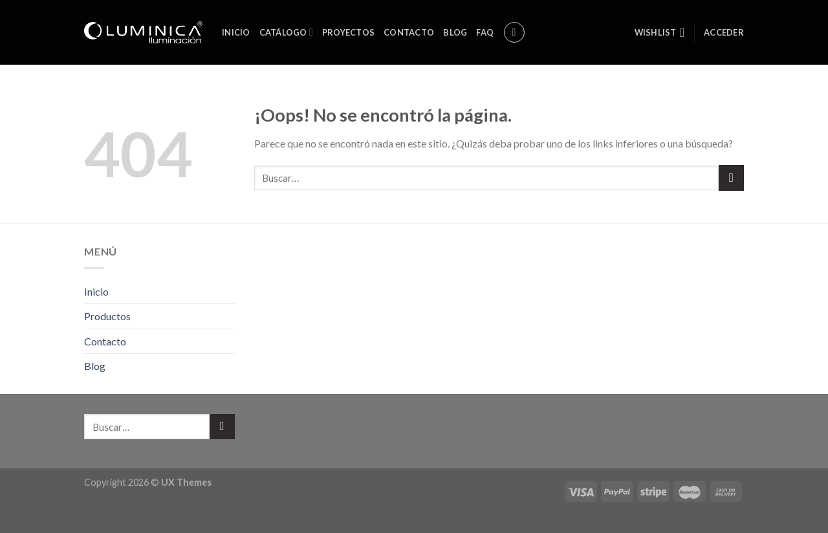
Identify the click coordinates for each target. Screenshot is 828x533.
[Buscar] (514, 32)
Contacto (409, 32)
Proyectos (348, 32)
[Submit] (731, 177)
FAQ (485, 32)
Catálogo (286, 32)
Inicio (236, 32)
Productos (107, 316)
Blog (455, 32)
